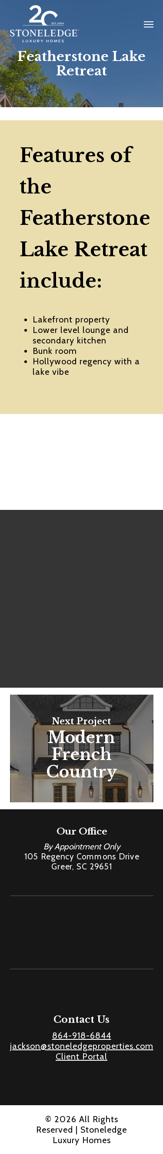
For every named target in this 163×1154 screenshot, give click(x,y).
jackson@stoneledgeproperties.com (81, 1046)
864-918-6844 (81, 1035)
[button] (148, 24)
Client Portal (81, 1056)
